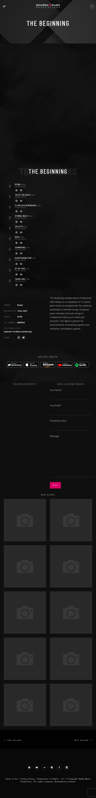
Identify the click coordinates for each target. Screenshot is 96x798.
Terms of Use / (13, 779)
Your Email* (71, 408)
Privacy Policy (27, 779)
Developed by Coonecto (65, 781)
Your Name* (71, 393)
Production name (71, 423)
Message (71, 456)
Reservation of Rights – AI (51, 779)
